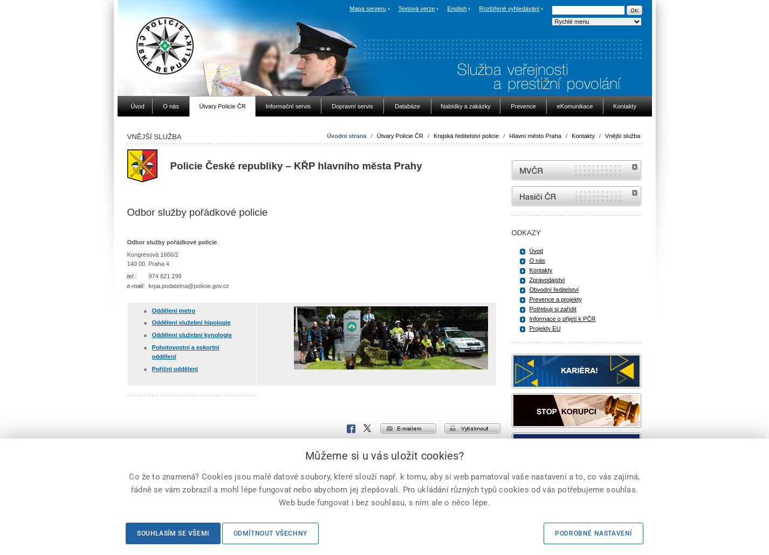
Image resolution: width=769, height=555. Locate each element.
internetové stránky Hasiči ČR (576, 196)
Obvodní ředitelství (554, 289)
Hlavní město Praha (535, 136)
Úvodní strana (346, 136)
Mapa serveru (367, 8)
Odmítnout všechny (270, 533)
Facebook (351, 428)
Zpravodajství (547, 280)
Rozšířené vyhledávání (509, 8)
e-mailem (408, 428)
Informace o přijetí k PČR (563, 319)
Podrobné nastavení (593, 533)
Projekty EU (545, 328)
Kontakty (583, 136)
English (456, 8)
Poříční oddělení (175, 369)
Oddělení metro (174, 310)
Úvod (537, 251)
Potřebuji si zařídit (553, 309)
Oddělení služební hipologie (191, 322)
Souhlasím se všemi (173, 533)
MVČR (576, 170)
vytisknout (472, 428)
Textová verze (416, 8)
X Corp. (367, 428)
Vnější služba (622, 136)
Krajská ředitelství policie (466, 136)
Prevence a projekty (556, 299)
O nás (537, 260)
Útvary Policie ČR (400, 136)
